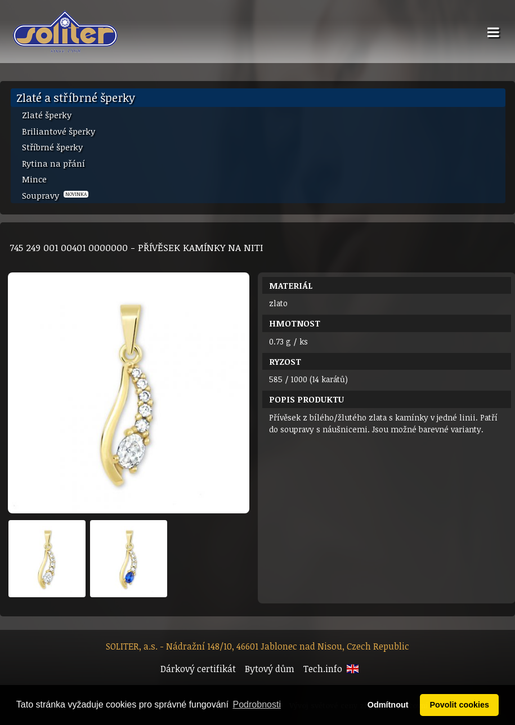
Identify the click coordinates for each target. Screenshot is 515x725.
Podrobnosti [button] (257, 704)
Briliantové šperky (58, 131)
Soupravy (55, 195)
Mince (34, 179)
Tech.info (322, 669)
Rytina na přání (53, 163)
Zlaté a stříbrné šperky (75, 97)
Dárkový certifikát (198, 669)
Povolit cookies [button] (459, 704)
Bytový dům (269, 669)
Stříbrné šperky (52, 147)
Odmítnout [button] (388, 704)
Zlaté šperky (46, 114)
